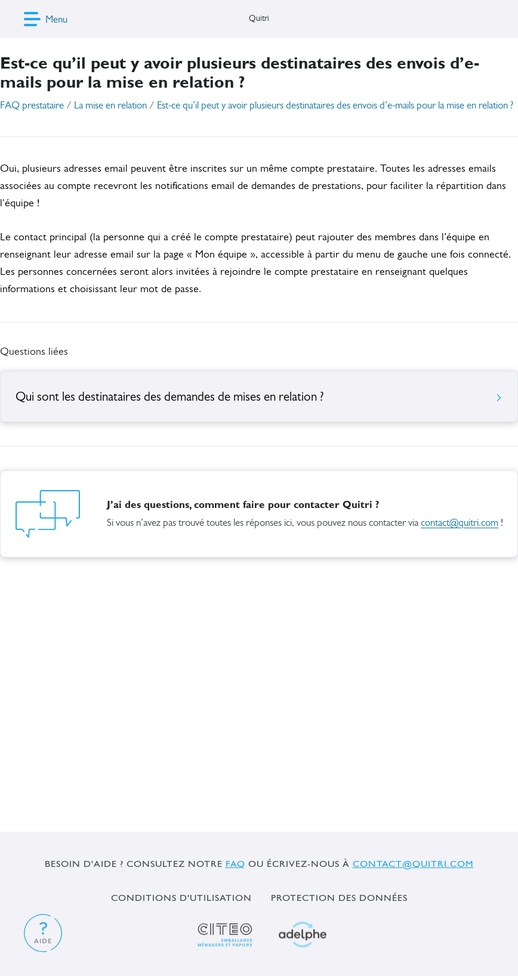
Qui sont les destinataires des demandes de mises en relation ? (259, 397)
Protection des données (339, 897)
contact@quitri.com (459, 523)
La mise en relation (110, 106)
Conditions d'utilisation (181, 897)
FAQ (235, 863)
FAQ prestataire (32, 106)
